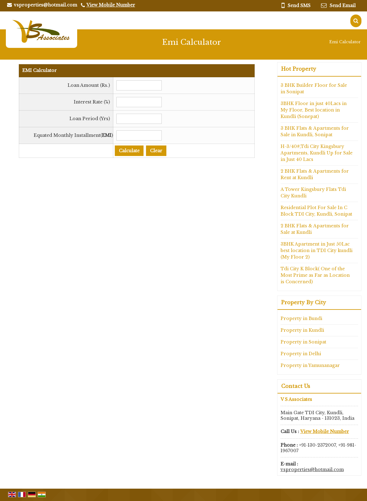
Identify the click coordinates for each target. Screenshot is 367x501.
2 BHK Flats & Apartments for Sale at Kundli (315, 229)
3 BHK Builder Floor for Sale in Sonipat (314, 88)
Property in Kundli (302, 330)
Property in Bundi (301, 318)
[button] (110, 5)
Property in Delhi (301, 353)
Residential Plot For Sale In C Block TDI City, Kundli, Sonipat (316, 211)
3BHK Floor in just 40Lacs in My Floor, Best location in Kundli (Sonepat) (314, 110)
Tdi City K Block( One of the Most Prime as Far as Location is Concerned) (315, 275)
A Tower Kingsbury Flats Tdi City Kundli (313, 193)
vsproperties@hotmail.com (45, 5)
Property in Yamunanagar (310, 365)
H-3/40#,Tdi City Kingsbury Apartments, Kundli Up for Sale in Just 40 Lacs (316, 153)
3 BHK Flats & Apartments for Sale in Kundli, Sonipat (315, 131)
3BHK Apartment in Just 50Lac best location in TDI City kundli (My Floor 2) (316, 250)
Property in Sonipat (303, 342)
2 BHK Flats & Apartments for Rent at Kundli (315, 174)
